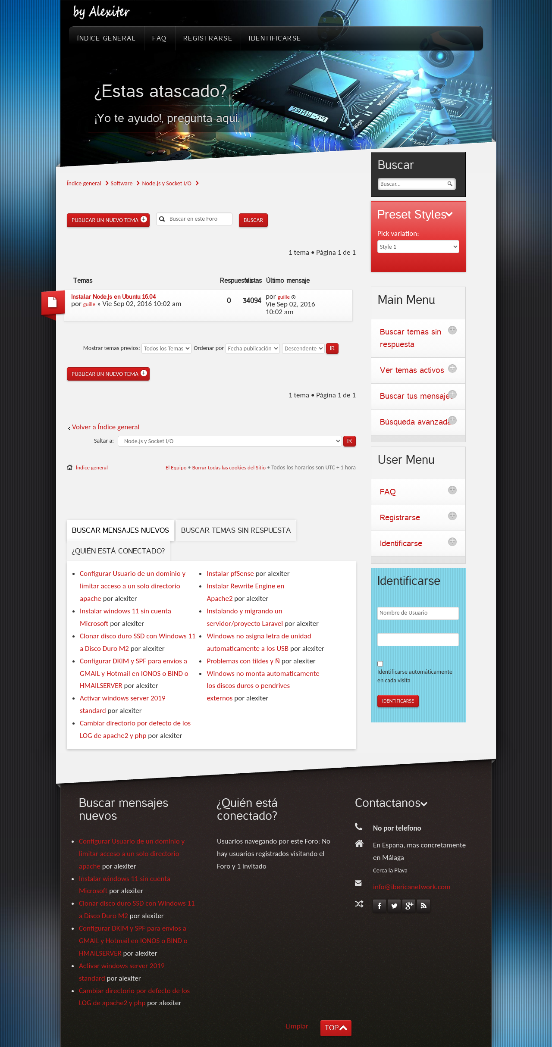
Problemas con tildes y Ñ (243, 661)
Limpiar (297, 1026)
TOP (332, 1028)
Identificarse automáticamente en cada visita (414, 676)
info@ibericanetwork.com (412, 886)
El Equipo (176, 467)
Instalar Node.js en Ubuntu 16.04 (113, 297)
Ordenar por (236, 348)
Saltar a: (104, 440)
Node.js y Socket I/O (166, 183)
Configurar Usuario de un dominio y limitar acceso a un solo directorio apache (132, 586)
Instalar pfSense (230, 573)
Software (122, 183)
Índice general (84, 183)
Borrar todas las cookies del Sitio (229, 467)
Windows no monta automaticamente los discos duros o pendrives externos (263, 686)
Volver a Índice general (105, 426)
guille (89, 304)
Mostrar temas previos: (137, 348)
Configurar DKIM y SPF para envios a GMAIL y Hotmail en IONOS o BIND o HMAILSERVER (134, 673)
